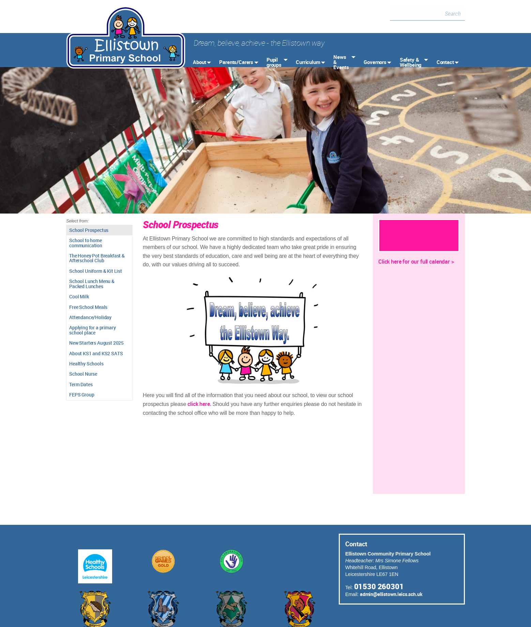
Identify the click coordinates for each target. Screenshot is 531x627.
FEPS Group (81, 394)
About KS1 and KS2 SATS (96, 353)
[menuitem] (201, 62)
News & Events (341, 61)
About (199, 62)
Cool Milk (79, 296)
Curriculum (308, 62)
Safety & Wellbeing (411, 62)
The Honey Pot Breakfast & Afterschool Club (97, 258)
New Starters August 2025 (96, 343)
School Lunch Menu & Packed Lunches (92, 283)
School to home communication (85, 242)
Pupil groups (274, 62)
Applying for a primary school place (92, 329)
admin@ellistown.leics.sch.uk (391, 594)
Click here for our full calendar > (416, 261)
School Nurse (83, 374)
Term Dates (80, 384)
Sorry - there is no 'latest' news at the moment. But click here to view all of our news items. (415, 235)
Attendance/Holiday (90, 317)
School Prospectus (88, 230)
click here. (199, 404)
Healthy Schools (86, 363)
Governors (375, 62)
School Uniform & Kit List (95, 271)
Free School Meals (88, 307)
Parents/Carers (236, 62)
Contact (445, 62)
